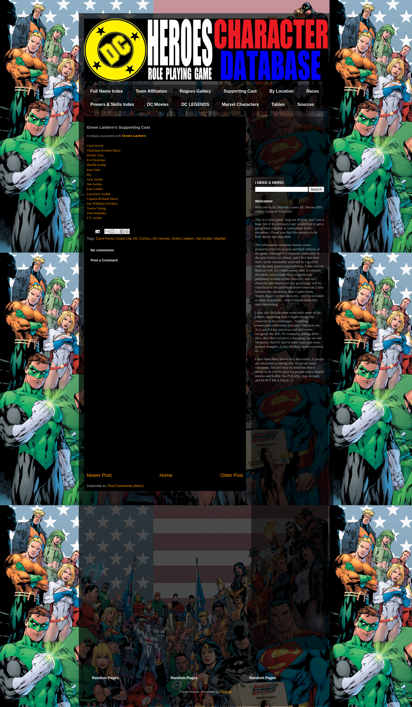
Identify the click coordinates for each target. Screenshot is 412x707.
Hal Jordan (204, 238)
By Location (281, 91)
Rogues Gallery (195, 91)
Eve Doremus (96, 160)
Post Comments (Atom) (126, 486)
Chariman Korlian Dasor (104, 150)
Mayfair (220, 238)
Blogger (226, 692)
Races (312, 91)
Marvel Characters (240, 104)
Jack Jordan (95, 179)
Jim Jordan (94, 184)
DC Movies (158, 104)
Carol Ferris (105, 238)
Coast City (123, 238)
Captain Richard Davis (102, 199)
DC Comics (142, 238)
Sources (305, 104)
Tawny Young (96, 208)
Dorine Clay (95, 155)
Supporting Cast (240, 91)
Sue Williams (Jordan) (102, 203)
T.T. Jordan (94, 218)
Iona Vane (94, 170)
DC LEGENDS (195, 104)
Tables (278, 104)
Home (165, 475)
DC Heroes (161, 238)
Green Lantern (134, 136)
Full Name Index (106, 91)
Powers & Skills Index (112, 104)
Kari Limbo (95, 189)
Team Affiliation (151, 91)
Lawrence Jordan (98, 194)
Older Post (231, 475)
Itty (89, 174)
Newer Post (99, 475)
